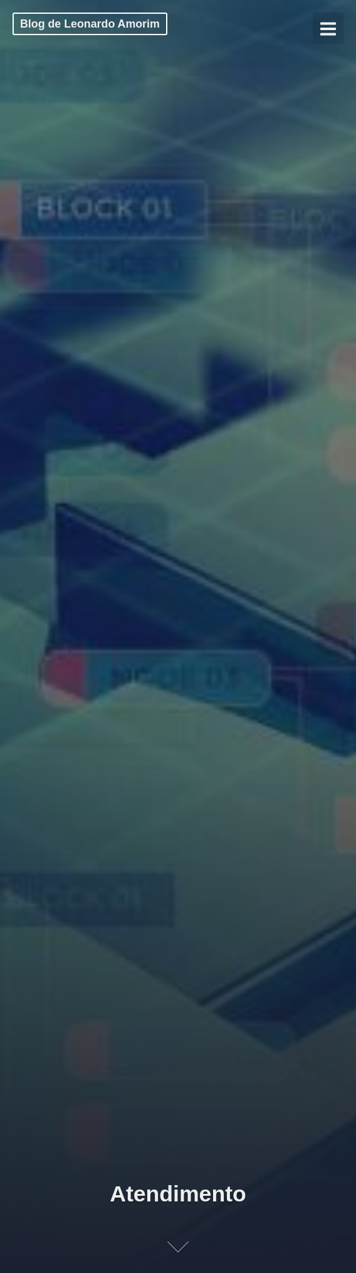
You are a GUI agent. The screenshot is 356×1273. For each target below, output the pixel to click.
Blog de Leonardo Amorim (90, 24)
